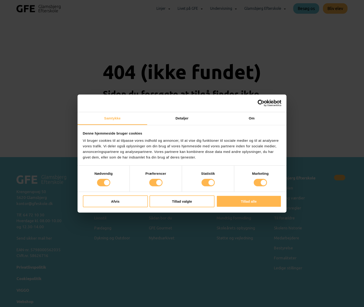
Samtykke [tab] (112, 118)
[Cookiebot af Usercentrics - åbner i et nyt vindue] (261, 103)
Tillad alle (249, 201)
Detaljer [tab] (182, 118)
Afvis (115, 201)
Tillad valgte (182, 201)
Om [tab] (251, 118)
